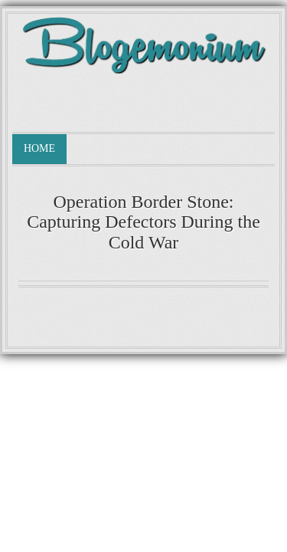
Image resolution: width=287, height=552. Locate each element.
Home (39, 148)
